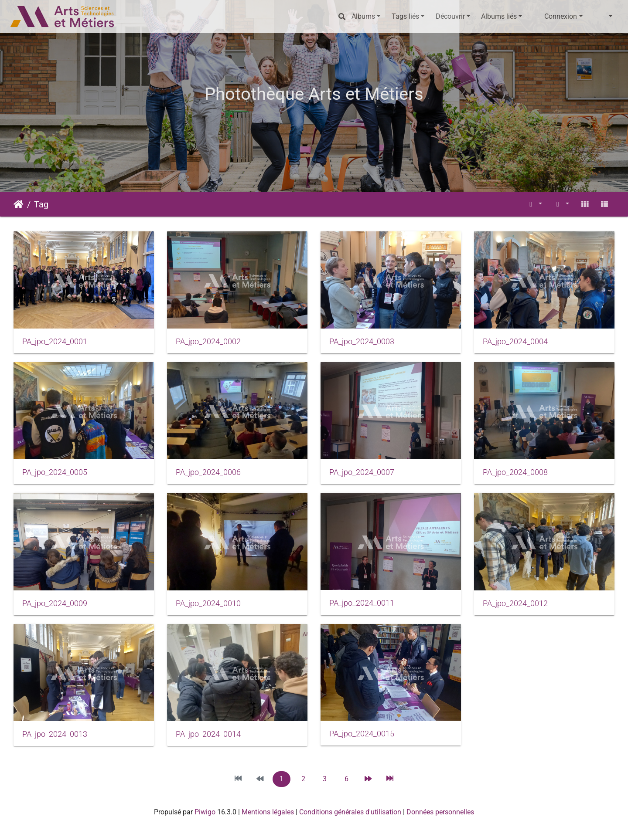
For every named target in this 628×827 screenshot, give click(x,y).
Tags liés (405, 16)
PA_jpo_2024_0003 (361, 341)
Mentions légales (268, 812)
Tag (41, 204)
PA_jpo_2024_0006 (208, 472)
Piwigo (205, 812)
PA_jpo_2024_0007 (361, 472)
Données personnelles (440, 812)
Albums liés (499, 16)
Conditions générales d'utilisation (350, 812)
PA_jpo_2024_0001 (54, 341)
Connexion (560, 16)
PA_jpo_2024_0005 (54, 472)
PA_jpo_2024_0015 (361, 733)
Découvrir (450, 16)
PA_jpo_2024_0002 (208, 341)
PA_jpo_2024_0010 (208, 603)
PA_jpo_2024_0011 (361, 603)
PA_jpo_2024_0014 (208, 734)
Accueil (19, 204)
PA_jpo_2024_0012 (515, 603)
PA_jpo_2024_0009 (54, 603)
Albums (363, 16)
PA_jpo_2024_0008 (515, 472)
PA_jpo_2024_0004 (515, 341)
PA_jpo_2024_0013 (54, 734)
